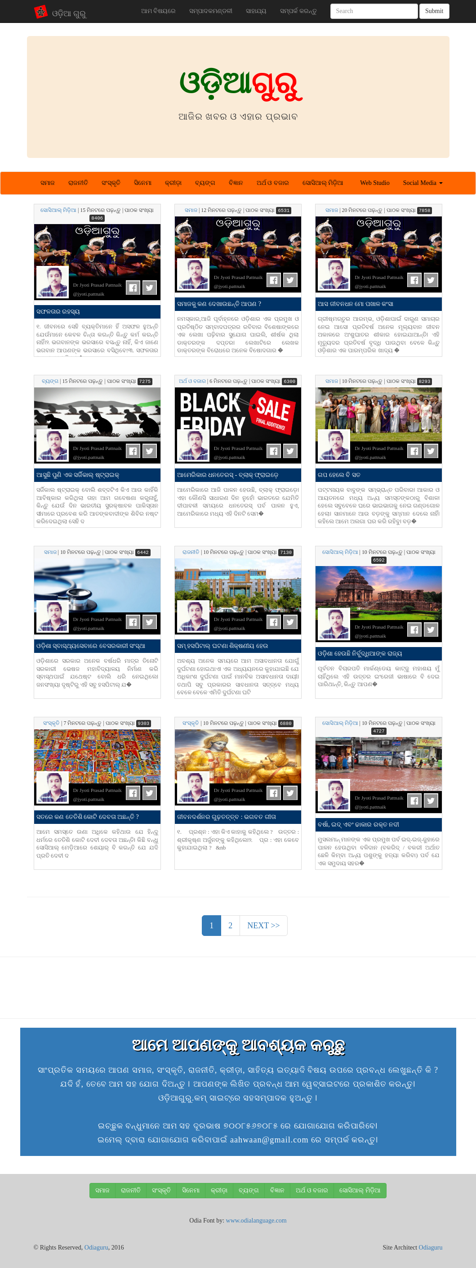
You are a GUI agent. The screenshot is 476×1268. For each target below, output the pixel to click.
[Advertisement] (238, 986)
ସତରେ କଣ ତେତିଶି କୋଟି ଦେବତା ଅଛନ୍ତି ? (87, 817)
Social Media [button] (423, 183)
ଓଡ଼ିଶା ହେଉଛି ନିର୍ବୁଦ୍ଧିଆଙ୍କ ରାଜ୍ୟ (360, 653)
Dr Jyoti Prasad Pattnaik (97, 285)
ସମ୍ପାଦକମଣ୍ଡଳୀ (210, 11)
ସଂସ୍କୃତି (111, 183)
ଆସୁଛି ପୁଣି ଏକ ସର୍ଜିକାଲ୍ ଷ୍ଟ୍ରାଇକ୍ (77, 475)
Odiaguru (96, 1247)
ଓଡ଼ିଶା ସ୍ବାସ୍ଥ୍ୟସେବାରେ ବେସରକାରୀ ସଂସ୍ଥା (91, 646)
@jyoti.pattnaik (89, 294)
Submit (434, 11)
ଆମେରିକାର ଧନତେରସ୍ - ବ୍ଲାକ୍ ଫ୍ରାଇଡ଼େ (228, 475)
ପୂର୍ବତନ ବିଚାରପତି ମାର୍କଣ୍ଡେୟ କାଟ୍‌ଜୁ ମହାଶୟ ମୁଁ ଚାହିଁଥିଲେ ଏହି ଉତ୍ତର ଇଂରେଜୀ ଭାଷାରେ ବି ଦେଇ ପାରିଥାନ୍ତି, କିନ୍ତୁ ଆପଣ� (379, 676)
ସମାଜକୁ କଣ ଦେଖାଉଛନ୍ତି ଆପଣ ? (219, 304)
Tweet (149, 287)
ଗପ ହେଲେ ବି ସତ (339, 475)
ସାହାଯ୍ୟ (256, 11)
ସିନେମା (142, 183)
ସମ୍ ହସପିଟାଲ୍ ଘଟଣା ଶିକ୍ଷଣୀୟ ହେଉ (222, 646)
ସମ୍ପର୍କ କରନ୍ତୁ (298, 11)
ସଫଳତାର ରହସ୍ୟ (58, 311)
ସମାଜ (47, 183)
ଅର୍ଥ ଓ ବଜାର (273, 183)
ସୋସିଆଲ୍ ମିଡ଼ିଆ (323, 183)
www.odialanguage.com (256, 1220)
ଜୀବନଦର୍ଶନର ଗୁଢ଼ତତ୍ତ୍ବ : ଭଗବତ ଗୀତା (226, 817)
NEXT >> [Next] (263, 925)
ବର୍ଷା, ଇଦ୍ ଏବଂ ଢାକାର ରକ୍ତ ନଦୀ (358, 824)
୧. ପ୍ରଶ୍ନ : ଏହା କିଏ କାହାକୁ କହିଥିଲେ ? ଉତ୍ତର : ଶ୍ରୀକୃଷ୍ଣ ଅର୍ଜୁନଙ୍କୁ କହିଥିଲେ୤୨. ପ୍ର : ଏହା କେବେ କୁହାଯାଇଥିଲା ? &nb (238, 840)
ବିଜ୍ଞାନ (236, 183)
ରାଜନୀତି (78, 183)
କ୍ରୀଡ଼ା (173, 183)
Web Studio (374, 183)
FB (133, 287)
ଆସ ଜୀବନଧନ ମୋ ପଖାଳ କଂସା (355, 304)
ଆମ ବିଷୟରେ (158, 11)
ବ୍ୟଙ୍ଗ (205, 183)
